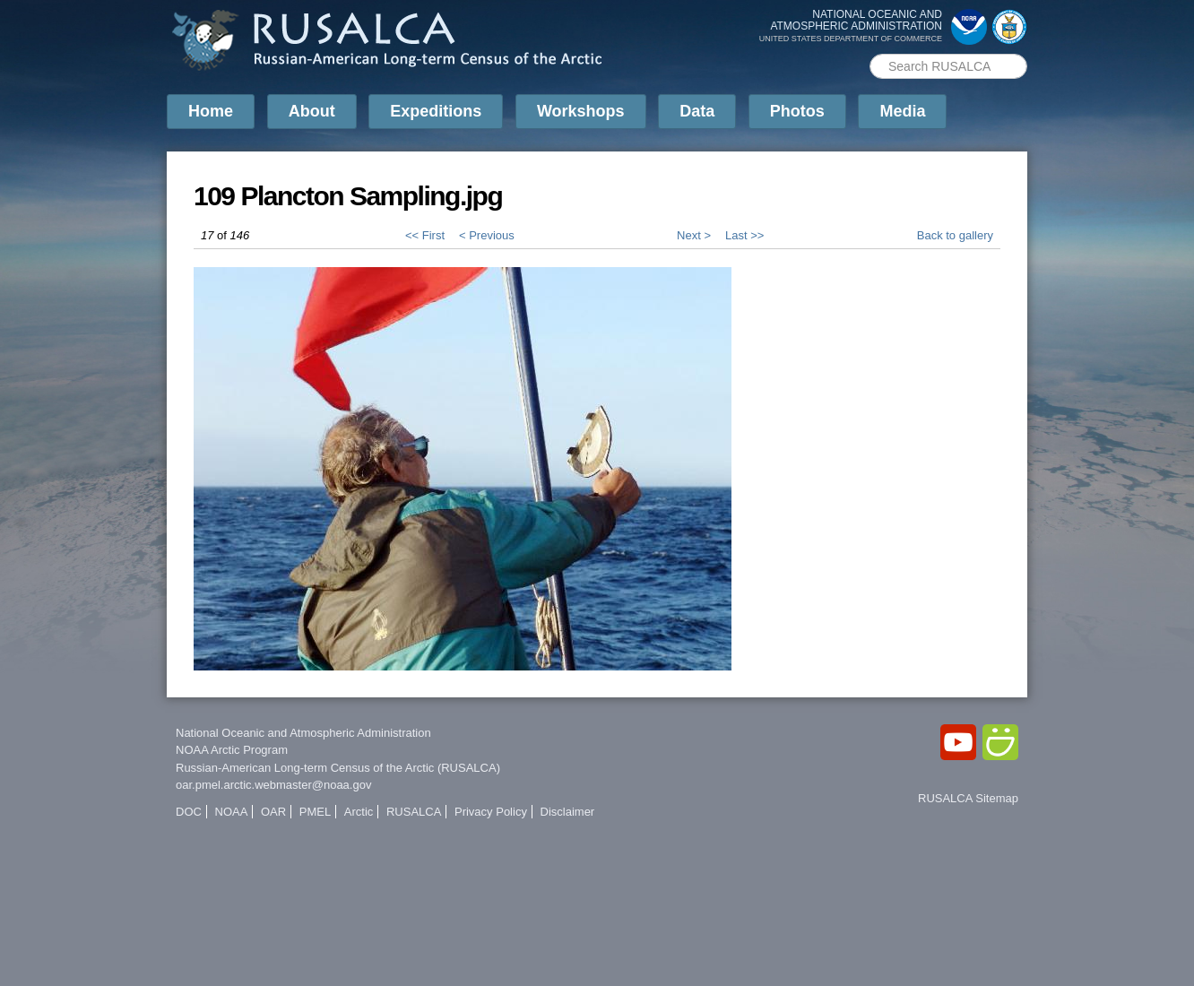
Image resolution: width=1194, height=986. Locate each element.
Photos (797, 111)
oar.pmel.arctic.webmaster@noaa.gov (273, 784)
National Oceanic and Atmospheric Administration (303, 733)
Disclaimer (568, 811)
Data (696, 111)
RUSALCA (413, 811)
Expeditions (435, 111)
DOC (189, 811)
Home (210, 111)
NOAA (231, 811)
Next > (694, 235)
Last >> (744, 235)
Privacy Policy (490, 811)
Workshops (581, 111)
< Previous (487, 235)
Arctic (359, 811)
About (312, 111)
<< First (425, 235)
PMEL (315, 811)
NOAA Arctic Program (232, 750)
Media (902, 111)
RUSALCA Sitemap (968, 798)
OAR (273, 811)
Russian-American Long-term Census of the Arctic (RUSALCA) (338, 767)
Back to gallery (955, 235)
